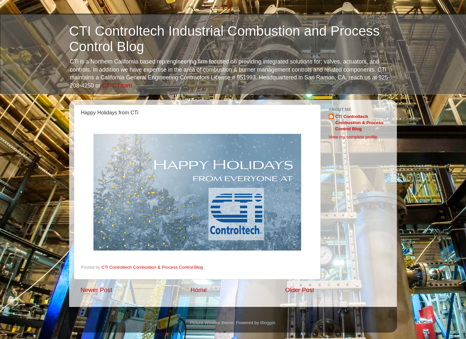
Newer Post (96, 289)
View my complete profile (353, 136)
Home (198, 289)
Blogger (267, 322)
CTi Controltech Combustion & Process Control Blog (359, 122)
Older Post (299, 289)
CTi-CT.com (117, 85)
